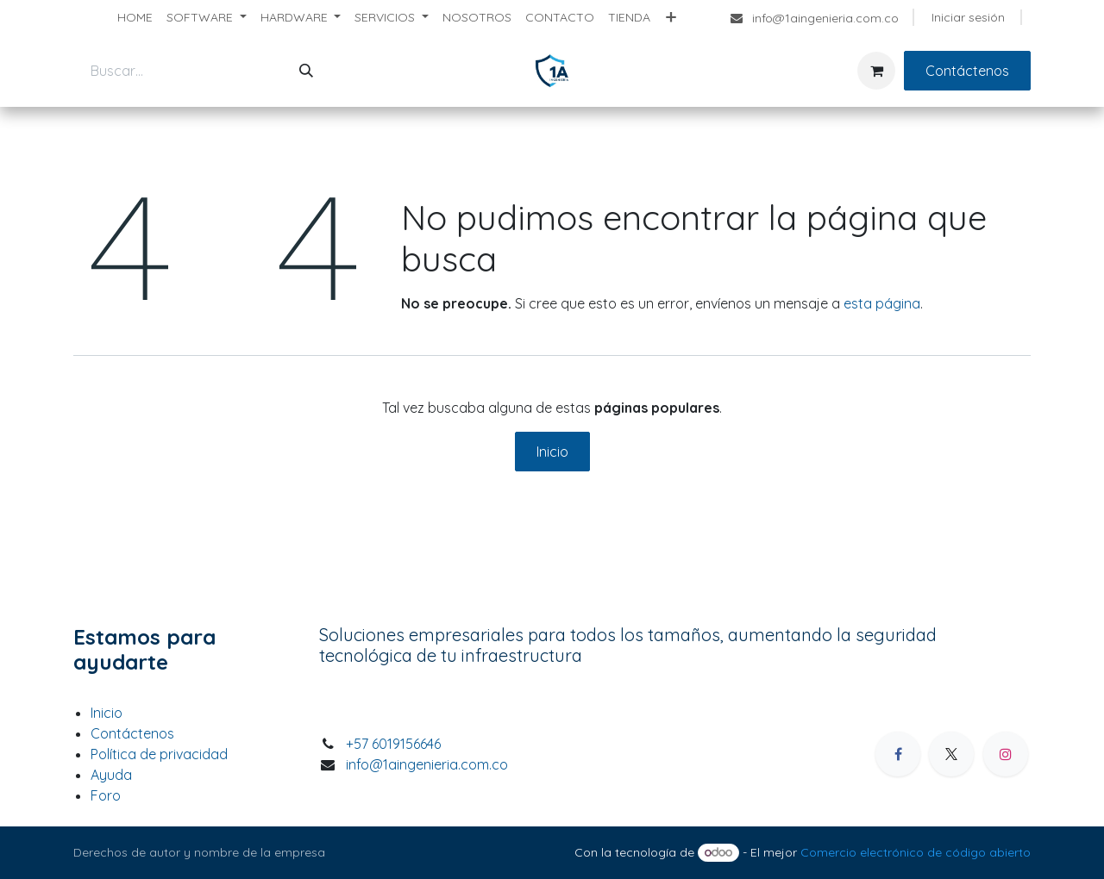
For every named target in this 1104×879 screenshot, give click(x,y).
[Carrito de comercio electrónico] (876, 71)
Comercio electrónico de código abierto (915, 852)
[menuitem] (135, 18)
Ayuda (111, 774)
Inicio (552, 451)
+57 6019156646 (393, 743)
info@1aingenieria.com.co (427, 764)
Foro (106, 795)
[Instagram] (1005, 754)
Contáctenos (967, 70)
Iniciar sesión (968, 17)
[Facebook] (897, 754)
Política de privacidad (159, 754)
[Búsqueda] (306, 70)
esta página (882, 303)
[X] (951, 754)
